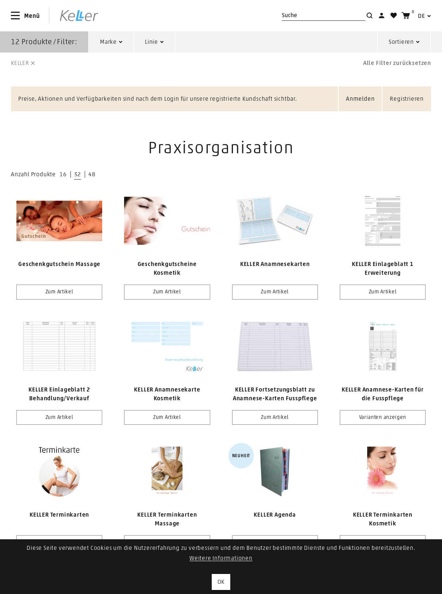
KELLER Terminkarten (59, 515)
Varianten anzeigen (383, 417)
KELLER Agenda (275, 515)
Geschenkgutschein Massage (59, 264)
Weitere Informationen (221, 558)
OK (221, 582)
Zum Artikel (59, 291)
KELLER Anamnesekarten (275, 264)
